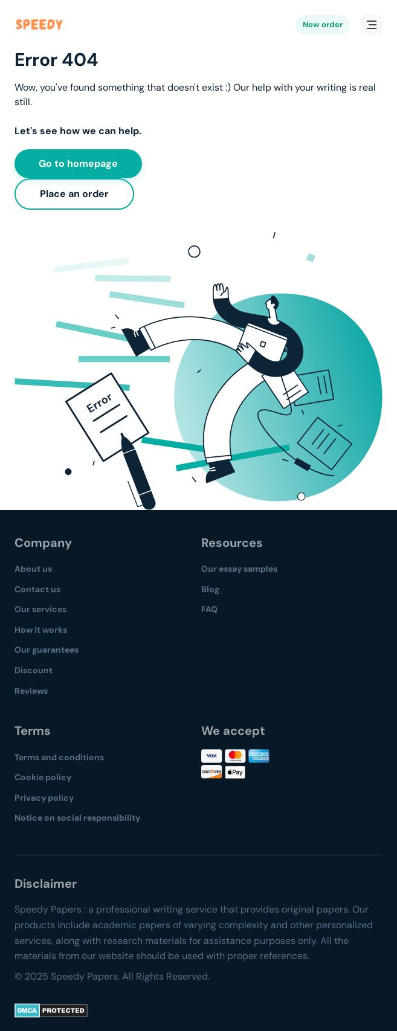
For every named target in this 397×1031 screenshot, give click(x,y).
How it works (41, 629)
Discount (34, 670)
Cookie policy (43, 777)
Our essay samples (239, 568)
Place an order (74, 193)
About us (33, 568)
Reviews (31, 690)
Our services (40, 609)
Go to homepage (78, 163)
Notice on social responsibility (77, 817)
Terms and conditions (59, 757)
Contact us (37, 589)
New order (323, 24)
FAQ (209, 609)
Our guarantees (47, 649)
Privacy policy (44, 797)
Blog (210, 589)
